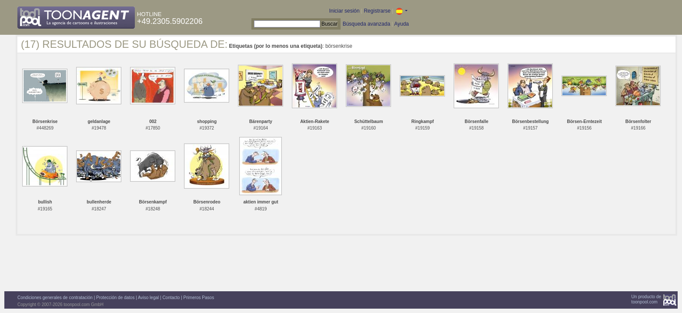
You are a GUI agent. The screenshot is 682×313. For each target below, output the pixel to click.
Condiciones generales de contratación (55, 297)
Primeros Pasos (199, 297)
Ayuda (401, 24)
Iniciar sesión (344, 11)
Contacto (171, 297)
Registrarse (377, 11)
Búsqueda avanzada (366, 24)
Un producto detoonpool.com (646, 299)
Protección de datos (115, 297)
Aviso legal (148, 297)
